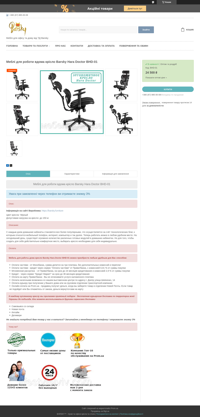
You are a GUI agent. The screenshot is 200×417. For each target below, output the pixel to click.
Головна (12, 46)
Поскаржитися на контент (107, 414)
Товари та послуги (35, 46)
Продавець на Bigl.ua (100, 411)
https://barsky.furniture (52, 210)
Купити (168, 89)
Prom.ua (114, 408)
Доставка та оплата (101, 46)
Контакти (76, 46)
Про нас (60, 46)
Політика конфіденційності (131, 414)
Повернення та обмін (133, 46)
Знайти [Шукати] (146, 30)
